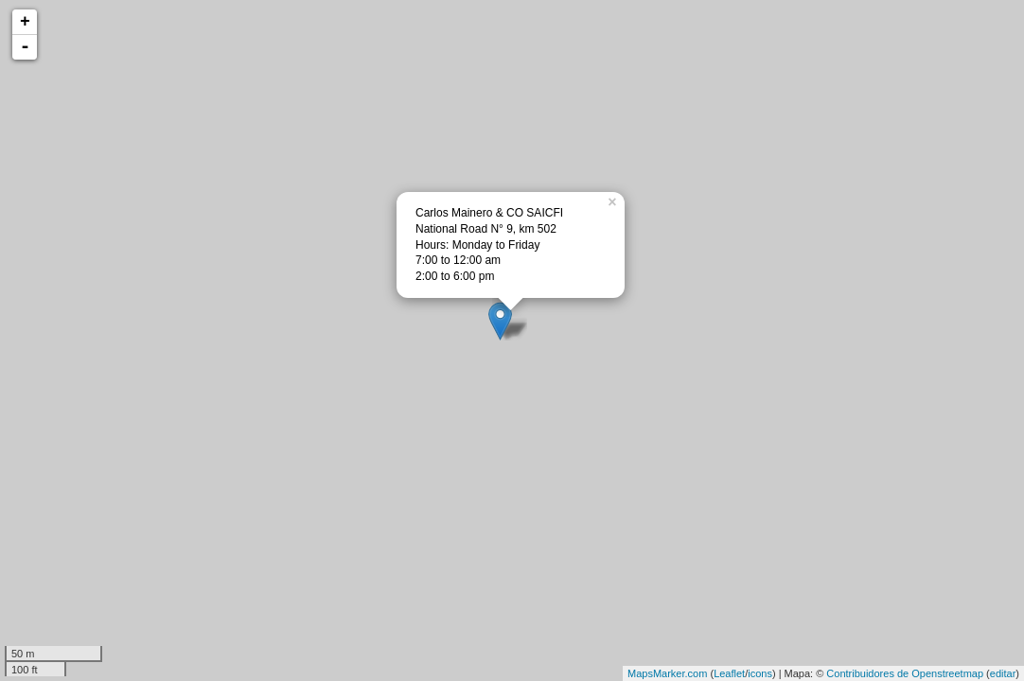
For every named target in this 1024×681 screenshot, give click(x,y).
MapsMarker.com (667, 673)
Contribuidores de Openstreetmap (904, 673)
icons (760, 673)
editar (1003, 673)
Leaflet (729, 673)
